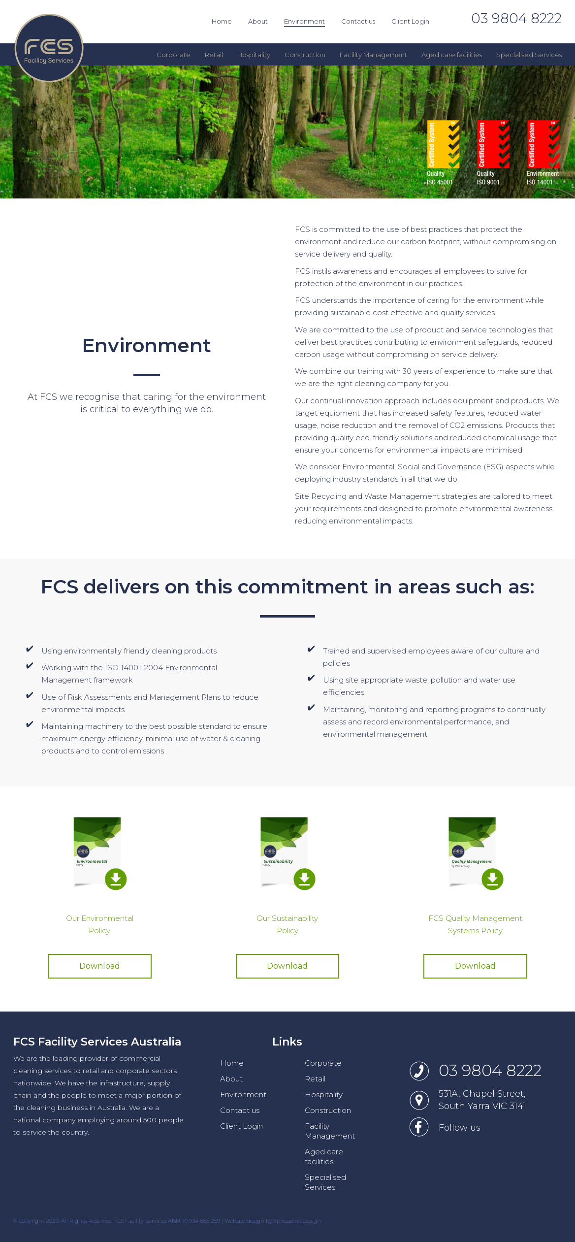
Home (232, 1063)
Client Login (241, 1126)
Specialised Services (325, 1182)
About (231, 1078)
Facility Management (330, 1131)
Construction (328, 1110)
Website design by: (248, 1220)
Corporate (323, 1063)
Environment (243, 1094)
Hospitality (324, 1094)
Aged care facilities (324, 1156)
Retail (315, 1078)
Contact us (239, 1110)
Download (99, 966)
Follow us (459, 1127)
